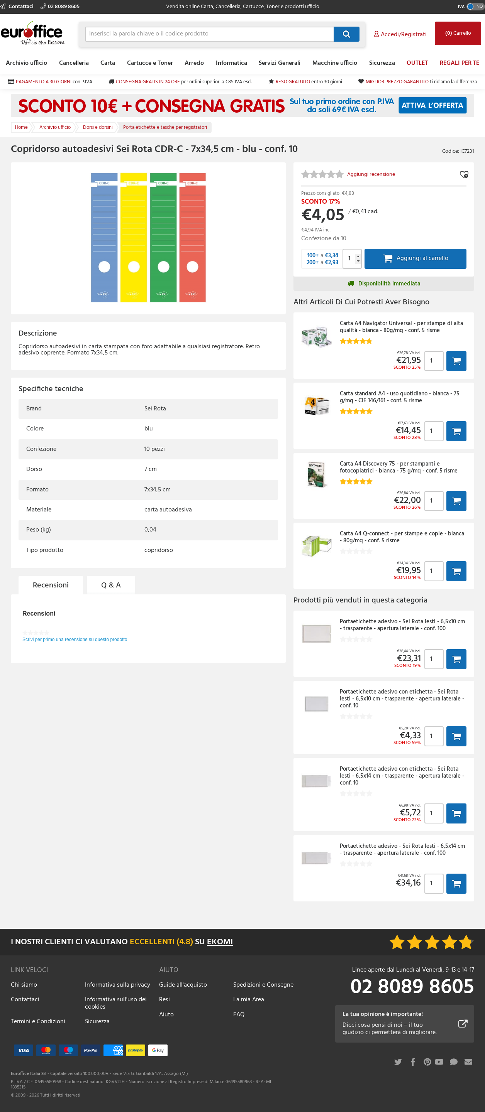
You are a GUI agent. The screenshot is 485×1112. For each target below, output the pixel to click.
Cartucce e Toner (150, 63)
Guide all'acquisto (183, 985)
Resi (164, 1000)
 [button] (456, 361)
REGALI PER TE (459, 63)
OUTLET (417, 63)
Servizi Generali (279, 63)
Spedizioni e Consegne (263, 985)
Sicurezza (382, 63)
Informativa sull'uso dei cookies (116, 1003)
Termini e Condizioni (38, 1022)
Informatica (231, 63)
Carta (107, 63)
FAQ (238, 1015)
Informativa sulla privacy (117, 985)
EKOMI (220, 942)
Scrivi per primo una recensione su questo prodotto (74, 639)
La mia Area (248, 1000)
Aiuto (166, 1015)
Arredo (194, 63)
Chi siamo (24, 985)
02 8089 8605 (60, 6)
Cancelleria (74, 63)
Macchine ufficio (334, 63)
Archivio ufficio (26, 63)
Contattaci (17, 6)
